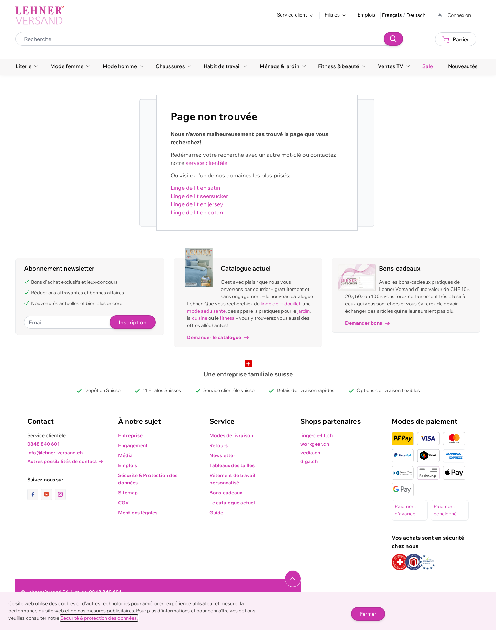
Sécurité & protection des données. (99, 618)
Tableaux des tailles (232, 465)
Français (392, 15)
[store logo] (40, 15)
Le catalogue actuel (232, 503)
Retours (218, 445)
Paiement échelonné (445, 510)
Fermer (368, 614)
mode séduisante (206, 311)
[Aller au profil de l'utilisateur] (454, 15)
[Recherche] (393, 39)
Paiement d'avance (405, 510)
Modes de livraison (231, 435)
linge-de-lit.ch (316, 435)
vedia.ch (310, 453)
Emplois (366, 15)
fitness (227, 318)
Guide (216, 513)
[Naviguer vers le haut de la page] (293, 578)
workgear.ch (314, 444)
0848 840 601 (43, 444)
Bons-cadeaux (225, 493)
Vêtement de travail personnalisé (232, 479)
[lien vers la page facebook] (34, 494)
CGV (123, 503)
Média (125, 455)
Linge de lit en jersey (196, 204)
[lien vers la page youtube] (48, 494)
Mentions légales (137, 513)
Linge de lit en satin (195, 187)
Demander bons (367, 323)
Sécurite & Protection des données (147, 479)
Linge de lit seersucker (199, 195)
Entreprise (130, 435)
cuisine (199, 318)
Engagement (133, 445)
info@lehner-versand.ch (55, 453)
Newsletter (222, 455)
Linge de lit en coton (196, 212)
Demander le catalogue (218, 337)
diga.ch (309, 461)
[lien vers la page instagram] (60, 494)
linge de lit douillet (280, 304)
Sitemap (128, 493)
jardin (303, 311)
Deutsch (415, 15)
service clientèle (206, 162)
